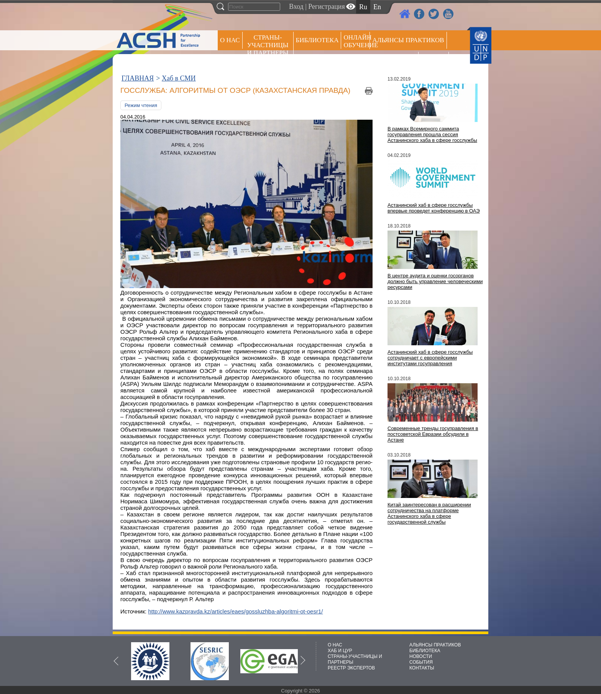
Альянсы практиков (408, 40)
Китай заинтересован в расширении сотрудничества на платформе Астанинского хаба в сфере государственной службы (429, 513)
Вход (296, 6)
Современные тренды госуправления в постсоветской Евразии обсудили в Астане (433, 434)
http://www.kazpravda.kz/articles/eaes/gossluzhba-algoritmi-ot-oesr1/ (235, 611)
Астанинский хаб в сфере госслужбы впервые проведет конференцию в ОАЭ (434, 208)
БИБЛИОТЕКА (424, 650)
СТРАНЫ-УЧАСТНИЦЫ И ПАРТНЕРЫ (268, 45)
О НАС (230, 40)
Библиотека (317, 40)
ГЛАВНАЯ (138, 78)
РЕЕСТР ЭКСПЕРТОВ (435, 61)
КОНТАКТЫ (421, 668)
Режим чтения (141, 105)
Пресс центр (394, 60)
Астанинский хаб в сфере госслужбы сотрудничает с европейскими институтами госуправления (430, 357)
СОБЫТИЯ (421, 662)
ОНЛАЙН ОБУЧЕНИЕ (356, 41)
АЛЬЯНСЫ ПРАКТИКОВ (435, 645)
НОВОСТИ (420, 656)
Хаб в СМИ (179, 78)
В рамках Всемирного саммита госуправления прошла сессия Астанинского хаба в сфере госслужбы (432, 134)
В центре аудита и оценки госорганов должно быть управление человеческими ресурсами (435, 281)
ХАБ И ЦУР (340, 650)
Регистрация (326, 6)
